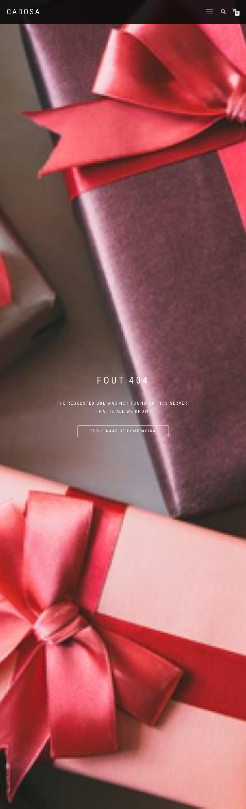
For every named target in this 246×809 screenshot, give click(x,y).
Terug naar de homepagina (123, 431)
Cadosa (24, 12)
